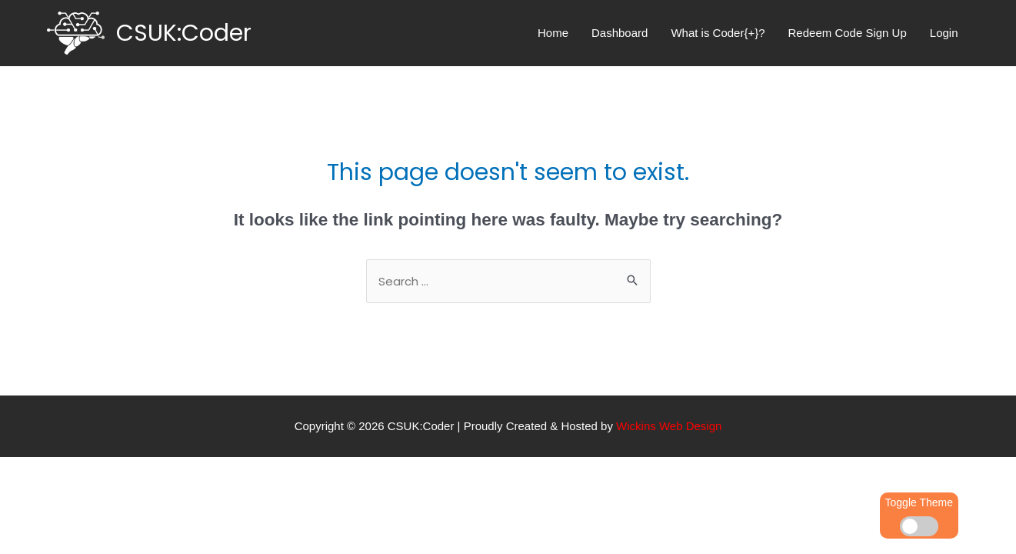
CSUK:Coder (184, 33)
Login (944, 32)
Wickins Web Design (668, 425)
